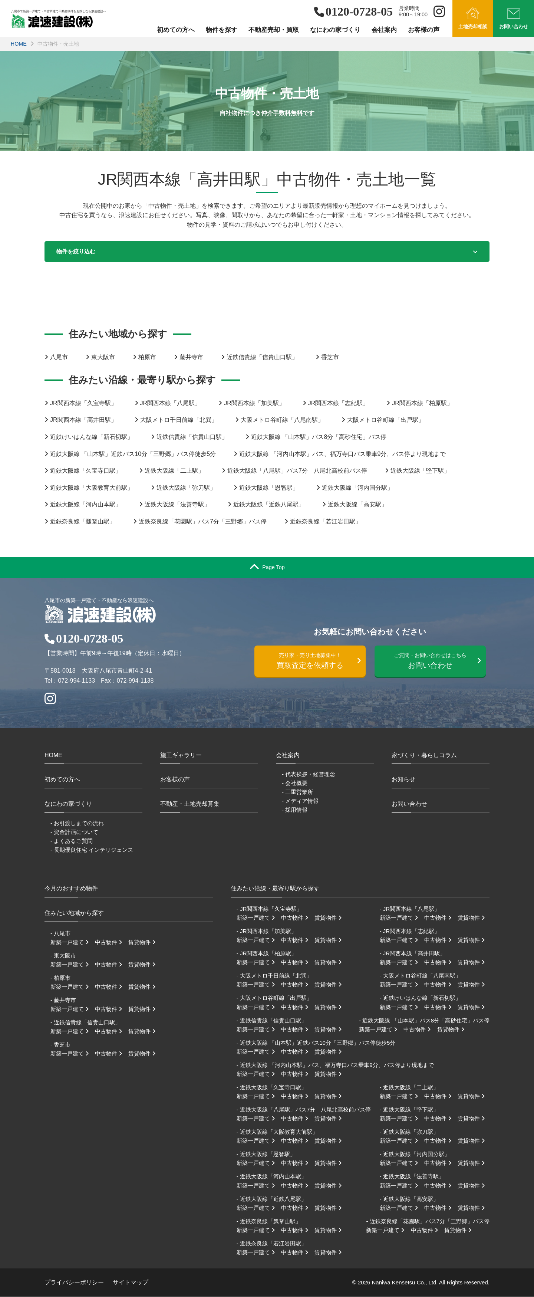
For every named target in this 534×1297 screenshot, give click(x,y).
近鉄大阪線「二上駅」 (174, 471)
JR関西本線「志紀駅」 (338, 403)
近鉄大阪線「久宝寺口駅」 (85, 471)
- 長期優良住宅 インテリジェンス (91, 850)
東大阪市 (103, 357)
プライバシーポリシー (74, 1283)
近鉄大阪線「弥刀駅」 (186, 488)
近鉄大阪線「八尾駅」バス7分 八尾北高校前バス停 (297, 471)
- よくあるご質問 (71, 841)
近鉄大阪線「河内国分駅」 (357, 488)
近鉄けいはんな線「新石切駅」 (91, 437)
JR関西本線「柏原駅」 (422, 403)
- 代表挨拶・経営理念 (308, 775)
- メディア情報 (300, 801)
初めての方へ (176, 29)
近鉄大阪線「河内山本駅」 (85, 505)
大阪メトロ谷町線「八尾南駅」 (282, 420)
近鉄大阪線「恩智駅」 (269, 488)
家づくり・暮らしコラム (424, 755)
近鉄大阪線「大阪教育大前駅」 (91, 488)
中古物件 (111, 942)
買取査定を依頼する (313, 662)
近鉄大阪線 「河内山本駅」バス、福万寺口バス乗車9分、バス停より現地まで (342, 454)
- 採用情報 (294, 810)
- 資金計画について (74, 832)
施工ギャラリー (181, 755)
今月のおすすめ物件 (71, 889)
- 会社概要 (294, 784)
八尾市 (59, 357)
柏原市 (147, 357)
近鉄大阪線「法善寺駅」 (177, 505)
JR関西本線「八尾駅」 (170, 403)
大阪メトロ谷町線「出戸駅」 (385, 420)
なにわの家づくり (335, 29)
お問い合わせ (433, 662)
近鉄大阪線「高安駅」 (357, 505)
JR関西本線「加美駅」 (254, 403)
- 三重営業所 (297, 792)
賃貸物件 (144, 942)
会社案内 (384, 29)
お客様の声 (423, 29)
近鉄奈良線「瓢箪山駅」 (82, 522)
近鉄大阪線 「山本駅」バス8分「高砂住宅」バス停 (318, 437)
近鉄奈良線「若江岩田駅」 (325, 522)
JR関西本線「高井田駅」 (83, 420)
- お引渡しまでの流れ (77, 823)
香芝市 (330, 357)
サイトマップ (130, 1283)
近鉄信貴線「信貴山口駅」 (262, 357)
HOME (19, 44)
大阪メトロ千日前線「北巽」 (178, 420)
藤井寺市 (191, 357)
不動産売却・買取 (273, 29)
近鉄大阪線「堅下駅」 (420, 471)
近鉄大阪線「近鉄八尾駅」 (268, 505)
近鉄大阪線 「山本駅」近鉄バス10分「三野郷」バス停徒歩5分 (133, 454)
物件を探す (221, 29)
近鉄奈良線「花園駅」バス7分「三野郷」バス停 (203, 522)
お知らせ (403, 780)
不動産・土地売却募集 (190, 804)
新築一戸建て (71, 942)
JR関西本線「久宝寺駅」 (83, 403)
